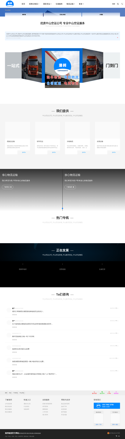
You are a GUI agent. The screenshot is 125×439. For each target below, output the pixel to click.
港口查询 (45, 414)
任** (13, 321)
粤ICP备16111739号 (114, 433)
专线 (13, 436)
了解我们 (8, 187)
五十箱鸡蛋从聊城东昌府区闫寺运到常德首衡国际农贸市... (32, 324)
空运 (16, 436)
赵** (13, 308)
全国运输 (100, 141)
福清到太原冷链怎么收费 (20, 349)
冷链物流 (70, 141)
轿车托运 (40, 141)
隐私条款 (26, 436)
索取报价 (45, 409)
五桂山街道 (62, 14)
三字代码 (45, 412)
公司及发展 (8, 403)
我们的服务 (8, 409)
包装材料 (26, 409)
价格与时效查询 (47, 403)
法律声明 (20, 436)
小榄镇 (101, 14)
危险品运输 (11, 141)
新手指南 (64, 412)
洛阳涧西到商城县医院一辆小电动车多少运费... (28, 361)
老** (13, 371)
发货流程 (64, 409)
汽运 (6, 436)
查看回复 (14, 314)
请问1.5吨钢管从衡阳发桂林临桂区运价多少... (28, 311)
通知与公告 (27, 403)
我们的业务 (8, 406)
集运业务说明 (65, 403)
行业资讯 (26, 406)
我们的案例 (8, 412)
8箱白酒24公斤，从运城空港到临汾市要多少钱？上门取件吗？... (34, 374)
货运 (9, 436)
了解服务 (70, 187)
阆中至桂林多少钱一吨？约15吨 (23, 336)
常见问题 (64, 414)
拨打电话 (94, 392)
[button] (62, 208)
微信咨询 (101, 393)
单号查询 (45, 406)
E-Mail (109, 392)
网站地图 (31, 436)
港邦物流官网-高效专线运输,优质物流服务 (23, 433)
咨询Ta (24, 152)
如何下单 (64, 406)
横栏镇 (24, 14)
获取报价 (116, 392)
